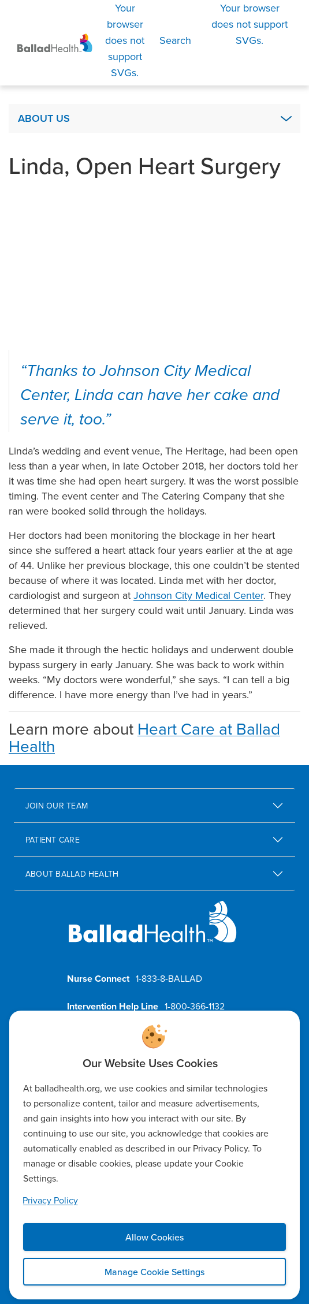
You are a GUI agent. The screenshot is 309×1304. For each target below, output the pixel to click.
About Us (44, 118)
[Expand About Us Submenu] (285, 118)
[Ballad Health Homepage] (54, 43)
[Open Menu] (250, 24)
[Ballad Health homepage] (153, 931)
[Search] (143, 40)
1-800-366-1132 (195, 1006)
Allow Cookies (154, 1237)
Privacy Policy (50, 1200)
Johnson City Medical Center (198, 595)
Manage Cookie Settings (154, 1271)
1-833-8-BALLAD (169, 978)
